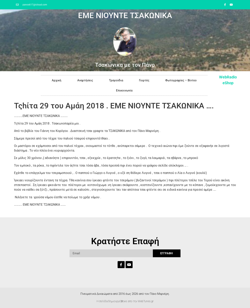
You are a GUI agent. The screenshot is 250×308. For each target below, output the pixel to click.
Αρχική (56, 80)
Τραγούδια (116, 80)
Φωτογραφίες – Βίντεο (181, 80)
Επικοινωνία (124, 90)
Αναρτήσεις (85, 80)
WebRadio (228, 77)
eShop (228, 83)
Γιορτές (144, 80)
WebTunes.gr (146, 301)
